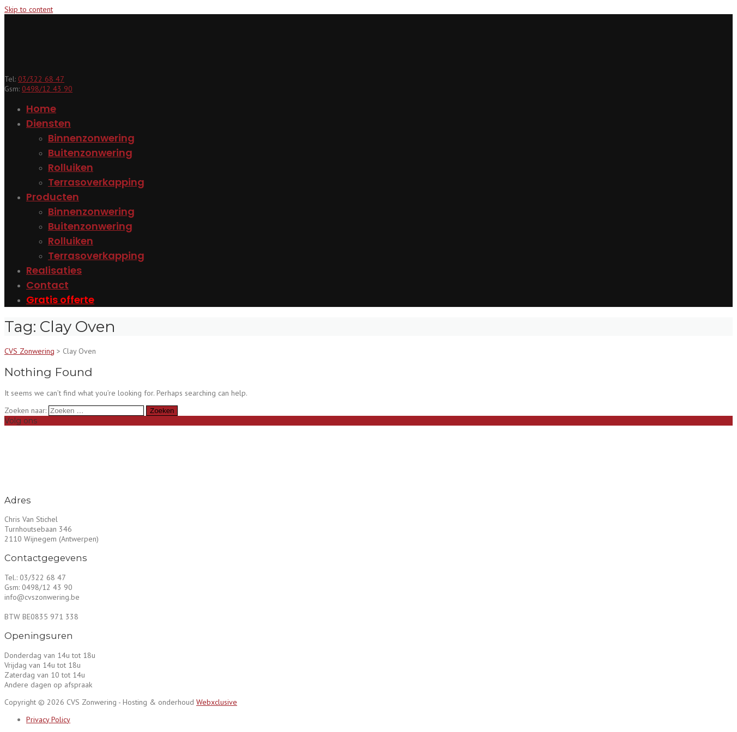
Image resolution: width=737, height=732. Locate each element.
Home (41, 108)
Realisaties (54, 270)
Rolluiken (70, 167)
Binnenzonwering (91, 138)
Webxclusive (216, 702)
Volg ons (20, 421)
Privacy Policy (48, 719)
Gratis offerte (60, 299)
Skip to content (28, 9)
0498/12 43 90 (47, 89)
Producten (52, 197)
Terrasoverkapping (96, 182)
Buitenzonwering (90, 152)
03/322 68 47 (41, 79)
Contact (47, 285)
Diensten (48, 123)
